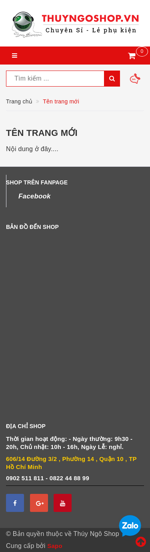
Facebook (34, 196)
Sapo (54, 545)
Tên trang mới (42, 133)
